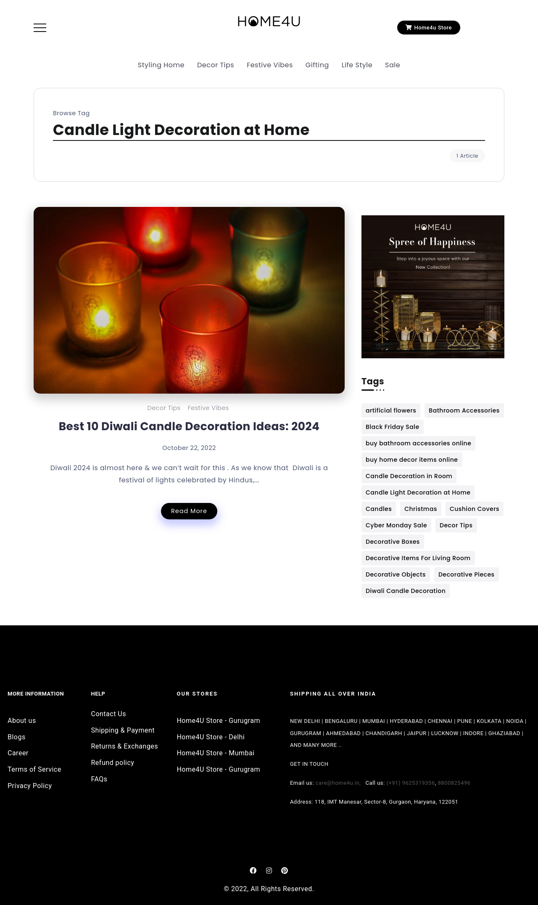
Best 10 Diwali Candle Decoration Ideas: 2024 (189, 426)
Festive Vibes (208, 408)
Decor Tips (163, 408)
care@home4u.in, (341, 783)
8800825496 (454, 783)
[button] (428, 27)
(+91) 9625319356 (410, 783)
